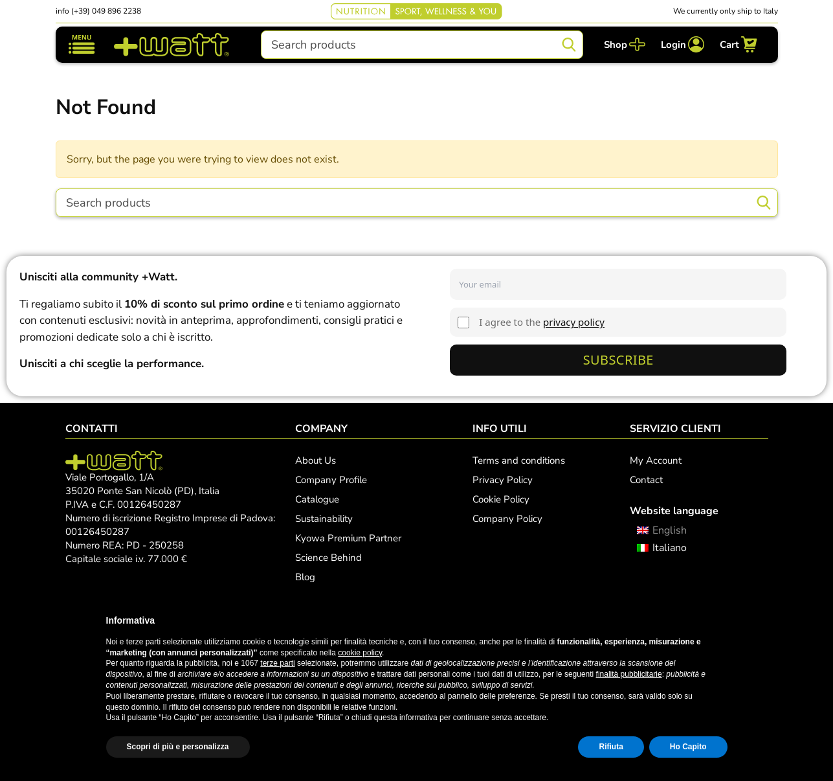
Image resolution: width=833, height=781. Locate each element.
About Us (315, 460)
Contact (646, 479)
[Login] (682, 44)
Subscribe (618, 359)
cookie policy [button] (360, 652)
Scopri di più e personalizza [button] (178, 746)
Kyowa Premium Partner (348, 538)
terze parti (277, 663)
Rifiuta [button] (611, 746)
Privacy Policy (502, 479)
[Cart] (738, 44)
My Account (656, 460)
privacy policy (574, 321)
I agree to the (542, 321)
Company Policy (507, 518)
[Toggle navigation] (82, 44)
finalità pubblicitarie (629, 674)
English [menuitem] (669, 530)
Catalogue (317, 499)
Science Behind (328, 557)
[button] (721, 620)
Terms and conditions (518, 460)
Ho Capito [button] (688, 746)
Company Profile (331, 479)
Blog (305, 577)
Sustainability (324, 518)
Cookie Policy (500, 499)
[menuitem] (661, 530)
